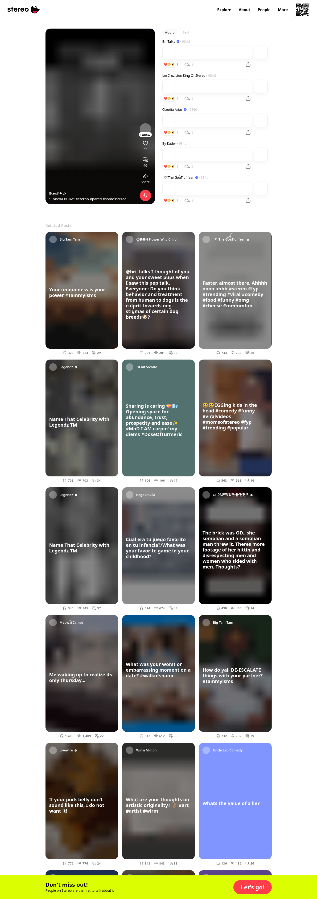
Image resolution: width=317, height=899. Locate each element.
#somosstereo (115, 198)
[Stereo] (24, 9)
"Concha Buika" (62, 198)
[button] (252, 887)
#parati (96, 198)
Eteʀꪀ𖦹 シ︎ (57, 193)
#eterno (82, 198)
